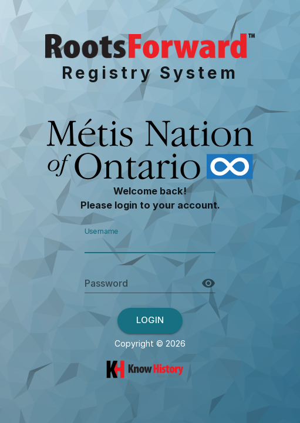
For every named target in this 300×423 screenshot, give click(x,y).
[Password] (142, 283)
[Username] (150, 243)
